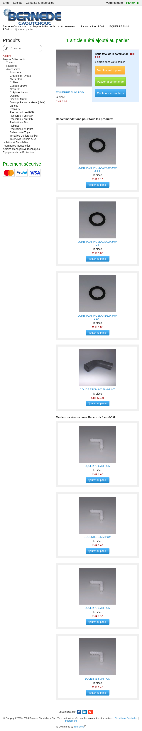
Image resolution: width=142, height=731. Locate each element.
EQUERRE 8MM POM (70, 92)
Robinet (14, 125)
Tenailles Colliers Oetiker (24, 135)
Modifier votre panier (110, 70)
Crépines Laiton (19, 92)
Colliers (14, 82)
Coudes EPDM (18, 85)
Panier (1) (132, 2)
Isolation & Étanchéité (15, 142)
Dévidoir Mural (18, 99)
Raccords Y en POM (21, 119)
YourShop (79, 727)
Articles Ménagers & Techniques (21, 149)
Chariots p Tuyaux (20, 75)
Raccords (11, 66)
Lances (14, 105)
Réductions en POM (21, 129)
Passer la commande (110, 81)
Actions (7, 56)
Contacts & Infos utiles (40, 2)
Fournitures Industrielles (16, 145)
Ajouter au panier (97, 184)
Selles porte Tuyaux (21, 132)
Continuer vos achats (110, 93)
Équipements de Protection (18, 152)
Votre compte (114, 2)
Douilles (14, 95)
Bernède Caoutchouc (15, 26)
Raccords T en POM (21, 115)
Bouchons (15, 72)
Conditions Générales (126, 718)
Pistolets (15, 109)
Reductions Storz (20, 122)
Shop (6, 2)
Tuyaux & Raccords (44, 26)
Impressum (71, 721)
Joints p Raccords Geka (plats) (27, 102)
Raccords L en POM (92, 26)
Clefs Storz (16, 79)
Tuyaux (10, 62)
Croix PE (15, 89)
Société (17, 2)
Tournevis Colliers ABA (23, 139)
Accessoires (68, 26)
